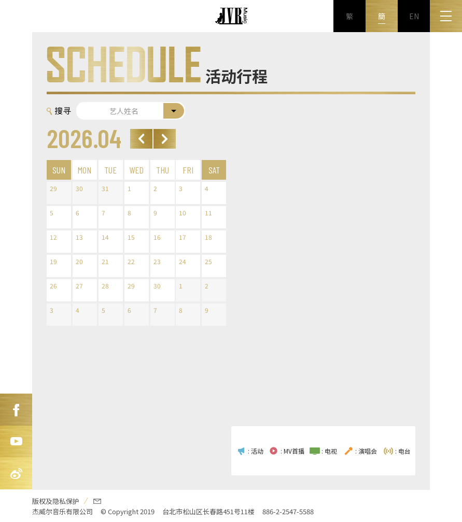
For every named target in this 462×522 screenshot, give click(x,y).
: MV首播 (292, 450)
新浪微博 (16, 474)
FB (16, 410)
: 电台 (403, 450)
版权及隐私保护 (55, 501)
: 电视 (329, 450)
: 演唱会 (366, 450)
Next (164, 139)
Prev (141, 139)
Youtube (16, 442)
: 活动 (255, 450)
